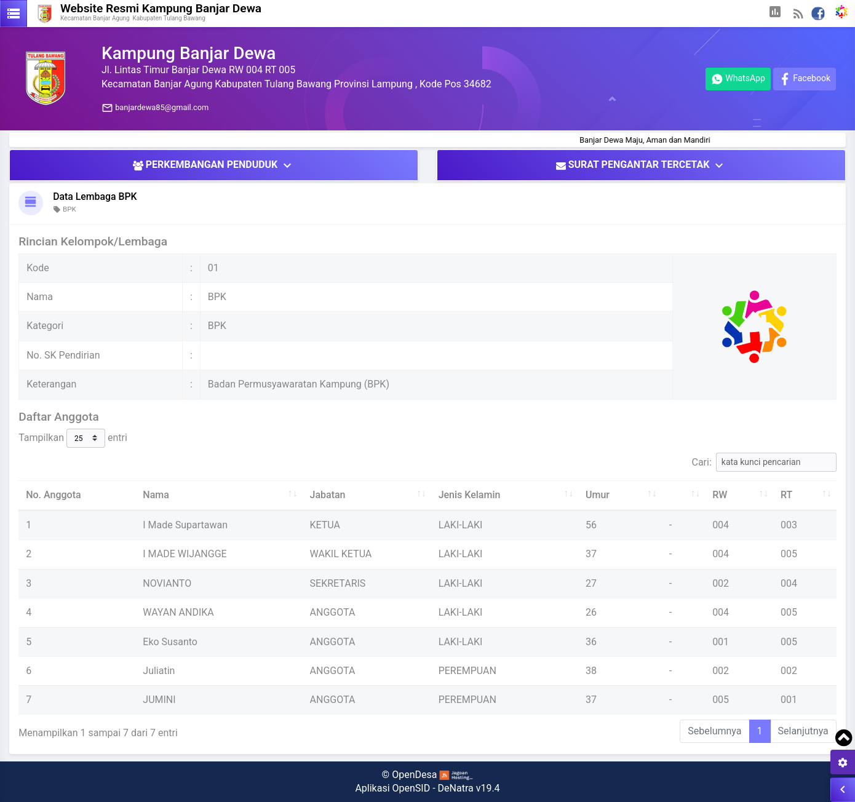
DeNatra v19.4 (469, 788)
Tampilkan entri (72, 438)
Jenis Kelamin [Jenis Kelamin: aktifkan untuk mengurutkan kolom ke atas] (470, 495)
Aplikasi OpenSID (392, 788)
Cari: (764, 462)
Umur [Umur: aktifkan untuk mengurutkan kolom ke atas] (598, 495)
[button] (775, 13)
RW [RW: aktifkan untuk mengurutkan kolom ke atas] (719, 495)
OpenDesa (414, 774)
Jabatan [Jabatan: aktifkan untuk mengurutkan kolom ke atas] (328, 495)
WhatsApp (738, 79)
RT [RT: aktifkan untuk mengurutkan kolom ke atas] (786, 495)
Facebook (804, 79)
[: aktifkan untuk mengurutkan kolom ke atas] (683, 495)
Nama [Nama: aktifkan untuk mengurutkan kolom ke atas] (156, 495)
